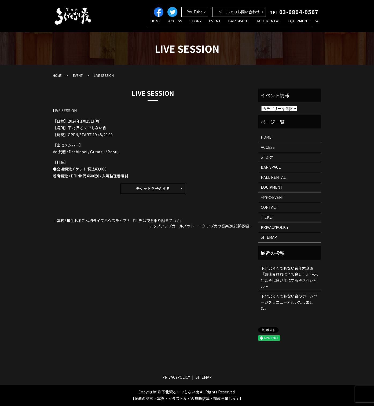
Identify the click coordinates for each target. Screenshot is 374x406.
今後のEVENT (272, 197)
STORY (207, 25)
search (317, 25)
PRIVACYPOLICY (274, 227)
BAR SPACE (245, 25)
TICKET (267, 217)
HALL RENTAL (271, 25)
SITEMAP (269, 237)
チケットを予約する (153, 188)
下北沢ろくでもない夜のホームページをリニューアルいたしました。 (289, 302)
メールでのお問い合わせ (239, 11)
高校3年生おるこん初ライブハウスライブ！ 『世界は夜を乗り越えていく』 (120, 220)
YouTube (195, 11)
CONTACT (269, 207)
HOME (173, 25)
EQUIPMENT (300, 25)
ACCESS (190, 25)
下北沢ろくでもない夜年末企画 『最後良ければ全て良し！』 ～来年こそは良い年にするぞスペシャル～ (289, 277)
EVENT (224, 25)
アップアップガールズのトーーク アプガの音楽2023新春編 (199, 226)
